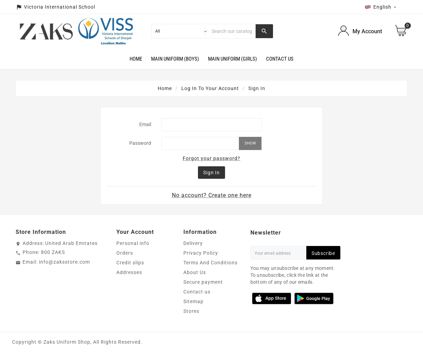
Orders (124, 253)
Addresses (129, 272)
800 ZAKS (53, 252)
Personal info (132, 243)
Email (145, 124)
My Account (367, 31)
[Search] (232, 31)
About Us (194, 272)
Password (140, 143)
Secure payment (203, 282)
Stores (191, 311)
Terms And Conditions (210, 262)
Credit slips (130, 262)
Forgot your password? (211, 158)
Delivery (193, 243)
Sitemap (193, 301)
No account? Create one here (211, 195)
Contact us (196, 291)
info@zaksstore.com (64, 262)
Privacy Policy (200, 253)
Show (250, 143)
